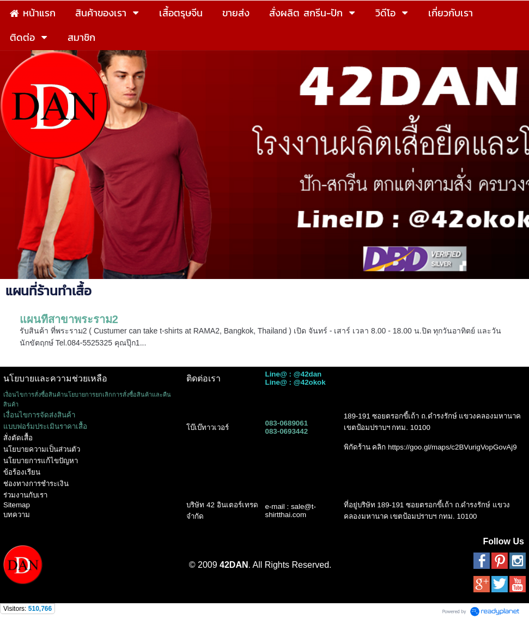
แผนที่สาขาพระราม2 (69, 319)
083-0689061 (286, 423)
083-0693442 (286, 431)
